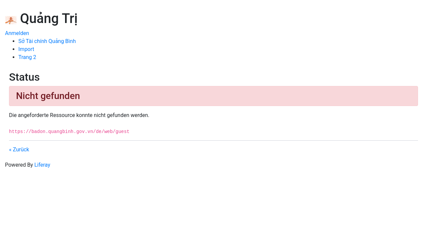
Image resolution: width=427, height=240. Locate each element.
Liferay (42, 165)
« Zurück (19, 149)
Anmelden (17, 33)
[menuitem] (47, 41)
